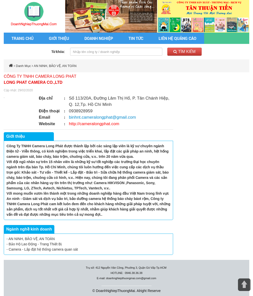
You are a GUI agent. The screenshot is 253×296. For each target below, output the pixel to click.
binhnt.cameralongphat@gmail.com (102, 117)
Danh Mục (23, 66)
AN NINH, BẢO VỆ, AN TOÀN (55, 66)
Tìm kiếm (184, 51)
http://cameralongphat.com (94, 123)
